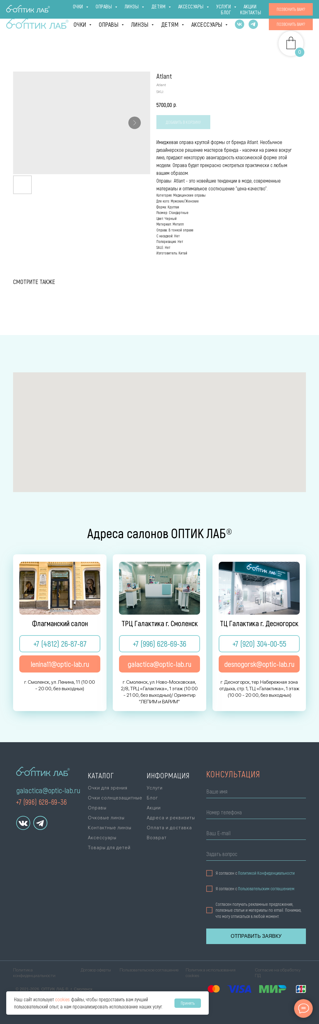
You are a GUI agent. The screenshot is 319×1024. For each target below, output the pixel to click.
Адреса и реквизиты (171, 818)
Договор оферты (96, 969)
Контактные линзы (109, 828)
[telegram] (253, 24)
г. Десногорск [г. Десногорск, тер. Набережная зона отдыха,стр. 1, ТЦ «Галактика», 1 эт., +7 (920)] (117, 8)
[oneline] (256, 855)
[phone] (256, 813)
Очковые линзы (106, 818)
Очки (81, 24)
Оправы (109, 24)
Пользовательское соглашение (149, 969)
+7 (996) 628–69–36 (41, 801)
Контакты (294, 8)
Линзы (140, 24)
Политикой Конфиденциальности (266, 873)
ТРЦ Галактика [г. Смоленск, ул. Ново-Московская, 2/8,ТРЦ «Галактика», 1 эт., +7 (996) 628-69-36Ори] (71, 8)
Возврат (157, 837)
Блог (249, 8)
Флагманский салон (60, 623)
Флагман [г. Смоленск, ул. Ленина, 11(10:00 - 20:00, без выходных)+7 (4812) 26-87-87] (31, 8)
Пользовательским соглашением (266, 888)
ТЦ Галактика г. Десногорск (259, 623)
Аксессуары (207, 24)
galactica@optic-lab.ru (48, 790)
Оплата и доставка (191, 8)
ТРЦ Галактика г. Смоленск (159, 623)
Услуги (229, 8)
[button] (291, 24)
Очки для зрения (107, 788)
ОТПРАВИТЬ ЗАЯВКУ (256, 936)
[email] (256, 834)
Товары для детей (109, 847)
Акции (269, 8)
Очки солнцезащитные (115, 798)
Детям (170, 24)
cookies (62, 999)
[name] (256, 792)
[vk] (239, 24)
